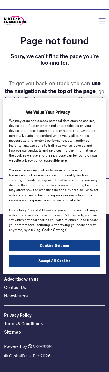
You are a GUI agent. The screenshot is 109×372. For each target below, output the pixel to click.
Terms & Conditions (23, 323)
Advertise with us (21, 278)
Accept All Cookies (54, 260)
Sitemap (12, 331)
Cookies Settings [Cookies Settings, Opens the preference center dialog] (54, 245)
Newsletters (16, 295)
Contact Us (15, 287)
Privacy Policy (18, 315)
